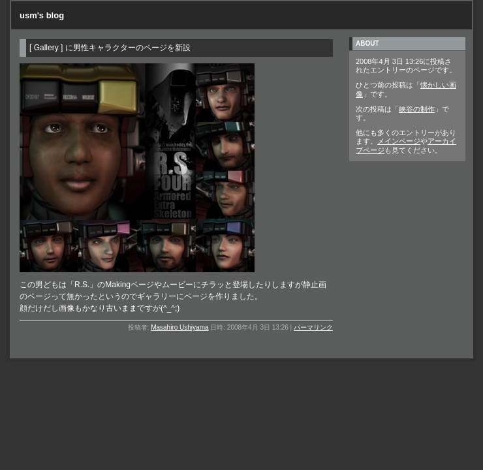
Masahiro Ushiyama (179, 327)
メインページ (398, 141)
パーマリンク (313, 327)
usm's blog (42, 15)
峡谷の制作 (417, 109)
